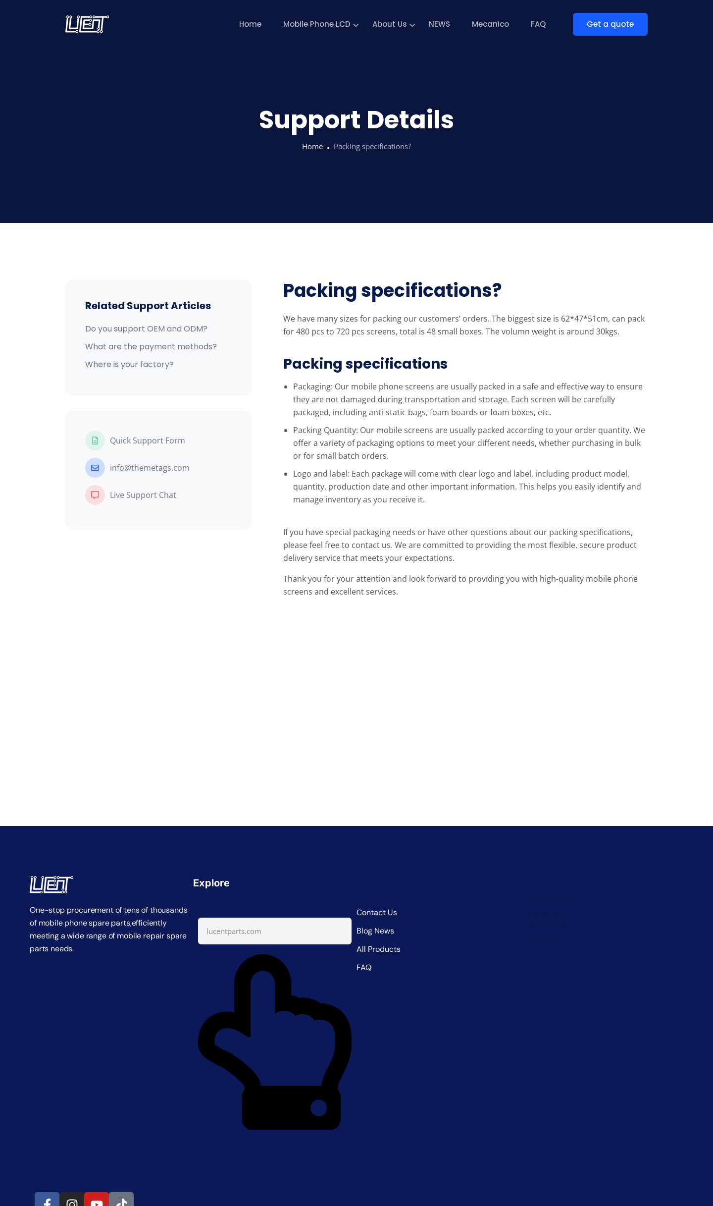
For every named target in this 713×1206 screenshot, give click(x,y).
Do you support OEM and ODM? (146, 328)
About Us (389, 24)
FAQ (538, 24)
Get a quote (610, 24)
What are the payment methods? (151, 346)
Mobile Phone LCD (317, 24)
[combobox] (275, 931)
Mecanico (490, 24)
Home (250, 24)
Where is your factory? (129, 364)
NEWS (439, 24)
